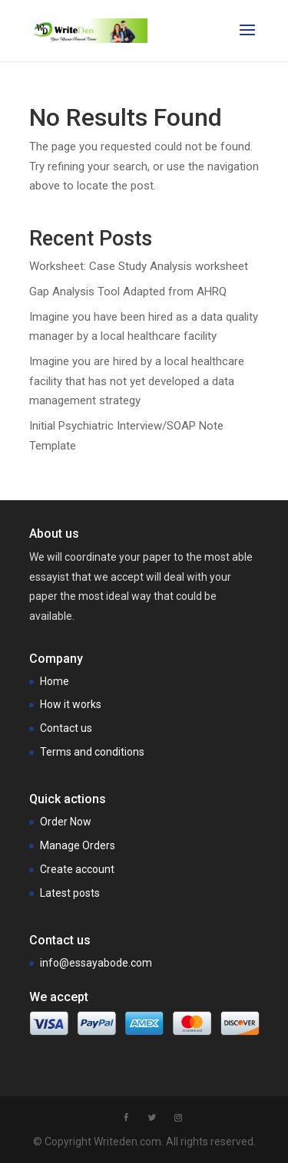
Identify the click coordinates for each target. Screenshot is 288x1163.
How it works (70, 704)
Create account (77, 869)
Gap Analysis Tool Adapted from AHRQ (128, 291)
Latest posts (70, 893)
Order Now (65, 821)
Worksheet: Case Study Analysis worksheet (138, 266)
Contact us (66, 728)
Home (54, 681)
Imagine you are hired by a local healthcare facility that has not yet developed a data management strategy (136, 380)
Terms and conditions (92, 752)
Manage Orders (77, 845)
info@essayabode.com (96, 963)
